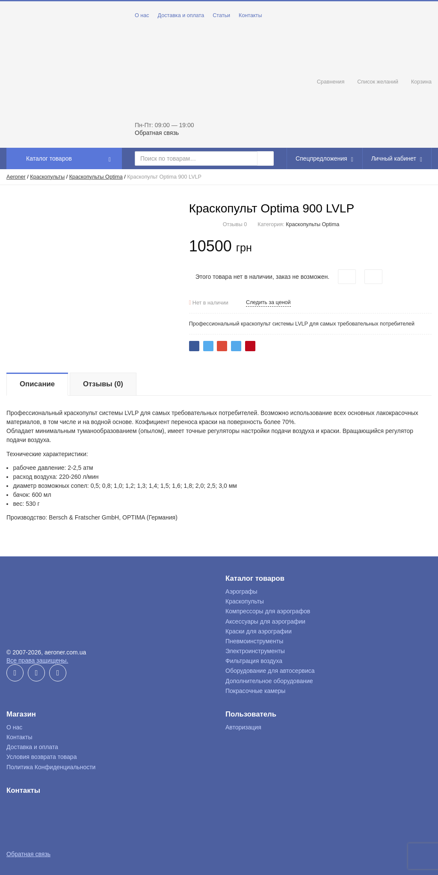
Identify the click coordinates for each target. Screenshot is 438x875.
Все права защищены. (37, 660)
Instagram (57, 672)
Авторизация (243, 727)
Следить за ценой (268, 302)
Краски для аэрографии (258, 631)
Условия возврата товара (41, 756)
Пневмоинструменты (254, 641)
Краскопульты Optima (96, 177)
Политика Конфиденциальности (50, 767)
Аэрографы (241, 591)
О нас (142, 15)
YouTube (36, 672)
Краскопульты (47, 177)
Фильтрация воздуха (253, 660)
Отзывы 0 (235, 224)
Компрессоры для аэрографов (267, 611)
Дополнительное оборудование (269, 681)
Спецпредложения (326, 158)
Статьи (221, 15)
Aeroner (16, 177)
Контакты (250, 15)
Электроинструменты (255, 651)
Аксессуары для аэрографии (265, 621)
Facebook (15, 672)
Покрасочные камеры (255, 690)
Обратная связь (157, 132)
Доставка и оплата (181, 15)
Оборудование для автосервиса (270, 670)
